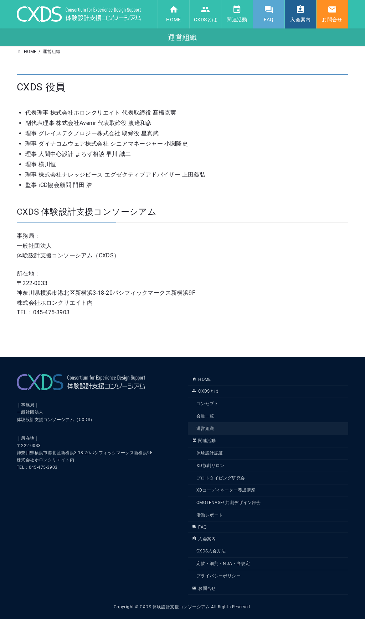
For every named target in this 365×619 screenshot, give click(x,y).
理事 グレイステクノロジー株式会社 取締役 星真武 (92, 133)
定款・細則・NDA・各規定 (223, 563)
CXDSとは (205, 391)
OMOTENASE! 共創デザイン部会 (228, 502)
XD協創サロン (210, 465)
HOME (201, 379)
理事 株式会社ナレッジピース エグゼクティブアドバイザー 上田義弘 (115, 174)
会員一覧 (205, 416)
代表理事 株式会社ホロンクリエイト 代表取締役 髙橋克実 (100, 112)
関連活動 (204, 440)
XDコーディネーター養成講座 (226, 490)
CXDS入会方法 (211, 551)
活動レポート (209, 515)
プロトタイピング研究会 (220, 478)
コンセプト (207, 403)
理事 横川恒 (40, 164)
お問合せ (204, 588)
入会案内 (204, 538)
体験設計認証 (209, 453)
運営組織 (205, 428)
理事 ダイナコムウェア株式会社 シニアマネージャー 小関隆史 (106, 143)
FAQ (199, 527)
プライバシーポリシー (218, 575)
